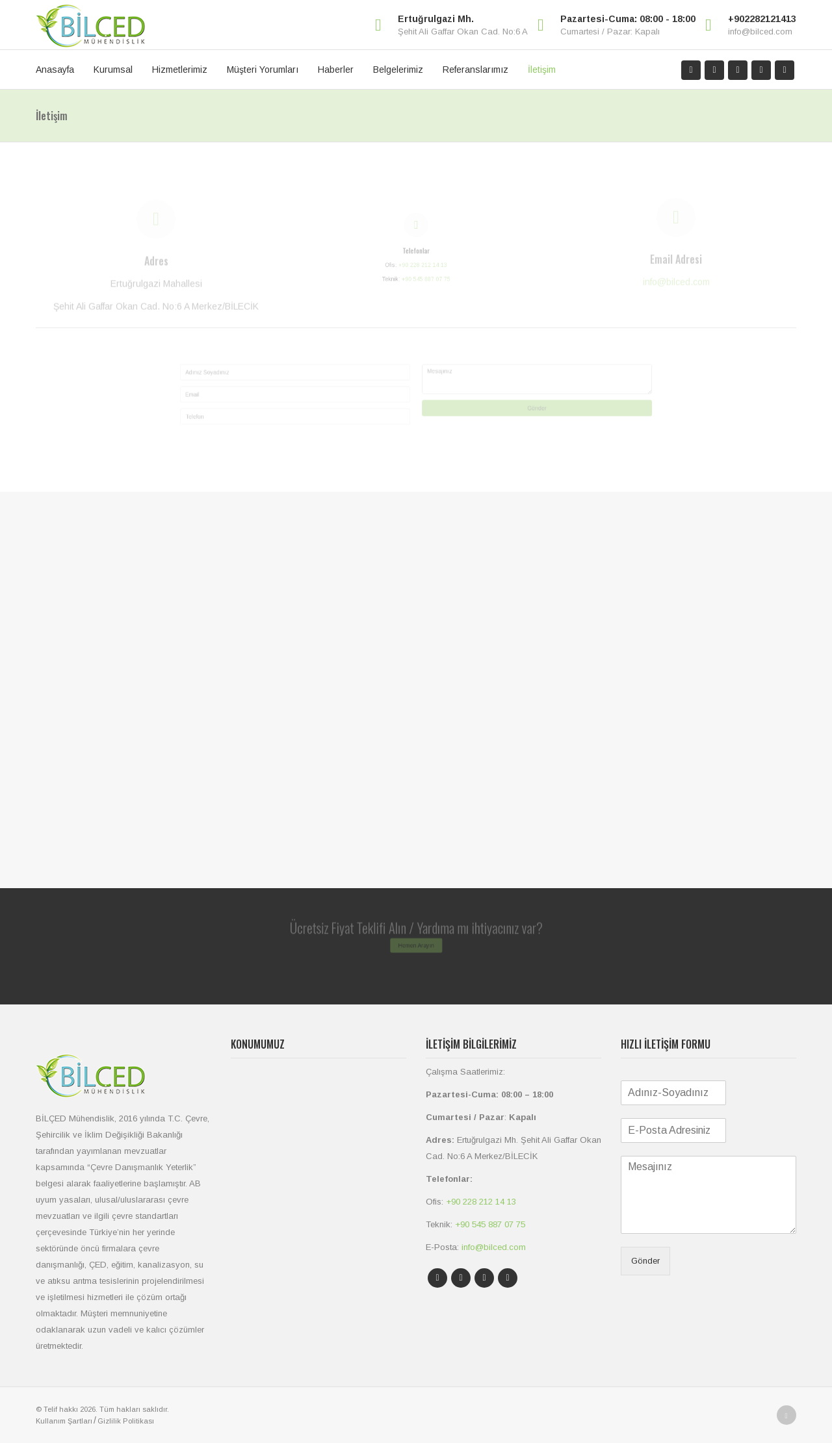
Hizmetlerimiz (179, 69)
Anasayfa (55, 69)
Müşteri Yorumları (262, 69)
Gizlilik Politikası (126, 1421)
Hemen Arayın (416, 951)
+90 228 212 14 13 (426, 275)
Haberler (336, 69)
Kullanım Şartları (64, 1421)
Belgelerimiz (398, 69)
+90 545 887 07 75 (432, 297)
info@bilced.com (760, 31)
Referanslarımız (475, 69)
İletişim (542, 69)
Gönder (611, 416)
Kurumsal (113, 69)
